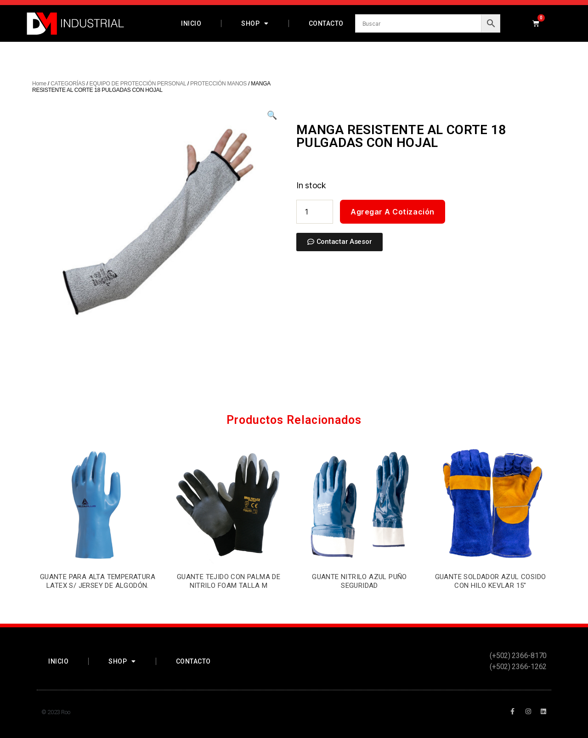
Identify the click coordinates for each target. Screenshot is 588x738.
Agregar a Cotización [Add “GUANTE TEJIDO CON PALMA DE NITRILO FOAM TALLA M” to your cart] (228, 605)
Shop (255, 23)
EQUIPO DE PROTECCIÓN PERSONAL (137, 83)
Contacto (326, 23)
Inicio (191, 23)
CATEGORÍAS (68, 83)
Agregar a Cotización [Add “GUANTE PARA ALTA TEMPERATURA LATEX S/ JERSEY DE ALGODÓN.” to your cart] (97, 605)
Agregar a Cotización (393, 211)
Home (39, 83)
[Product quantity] (314, 212)
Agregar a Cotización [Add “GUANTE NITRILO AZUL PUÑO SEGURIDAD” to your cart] (359, 605)
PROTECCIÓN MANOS (218, 83)
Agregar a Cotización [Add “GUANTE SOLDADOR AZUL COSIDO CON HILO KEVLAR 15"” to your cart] (490, 605)
